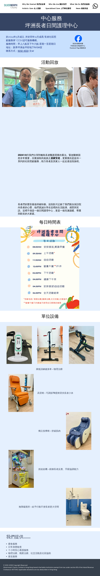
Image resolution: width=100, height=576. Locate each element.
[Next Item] (94, 87)
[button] (80, 4)
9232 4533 (23, 51)
